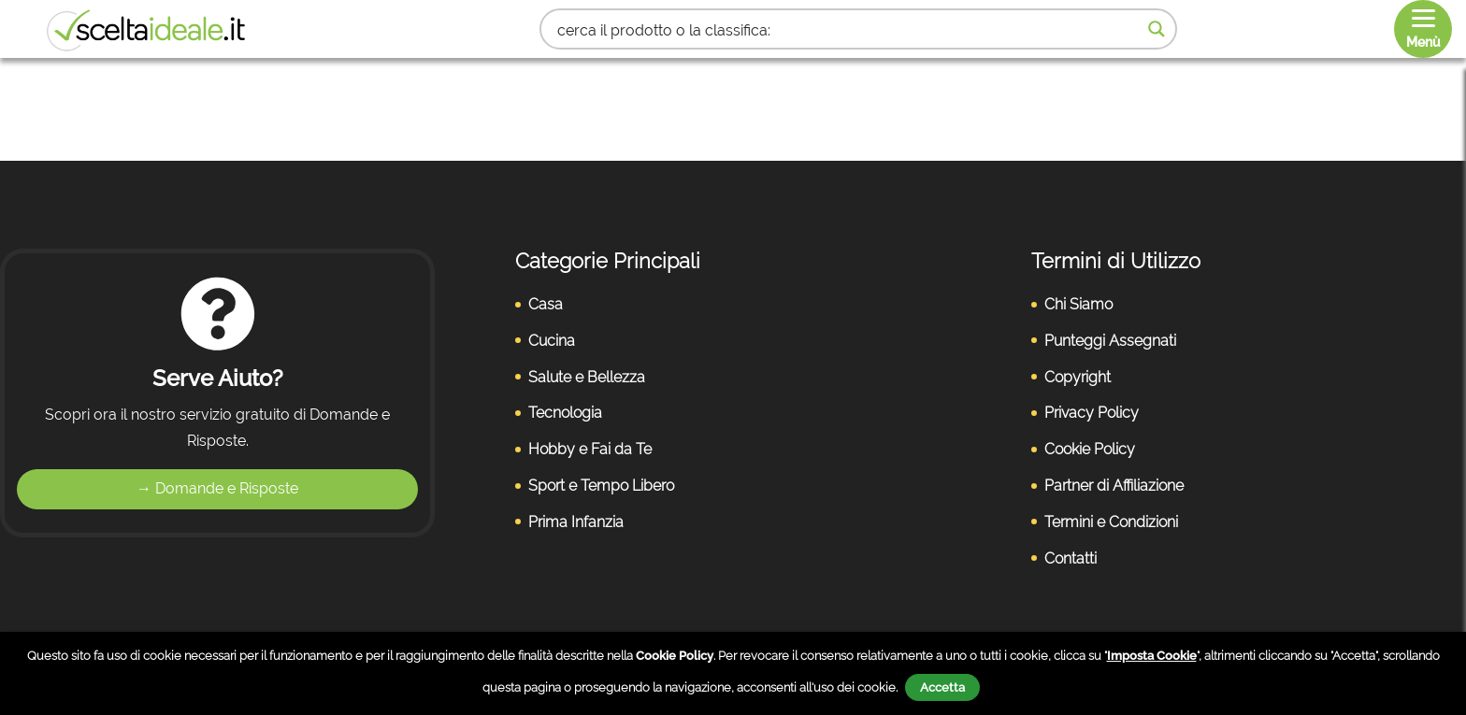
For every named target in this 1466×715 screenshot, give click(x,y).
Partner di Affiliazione (1114, 485)
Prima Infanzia (576, 522)
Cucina (551, 341)
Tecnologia (565, 413)
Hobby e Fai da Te (590, 449)
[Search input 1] (846, 29)
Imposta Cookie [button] (1152, 655)
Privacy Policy (1091, 413)
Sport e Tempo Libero (601, 485)
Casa (545, 304)
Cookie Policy (1089, 449)
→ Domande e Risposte (217, 488)
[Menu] (1423, 29)
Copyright (1077, 377)
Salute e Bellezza (586, 377)
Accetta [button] (942, 687)
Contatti (1070, 558)
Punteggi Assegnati (1110, 341)
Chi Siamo (1078, 304)
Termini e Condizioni (1111, 522)
